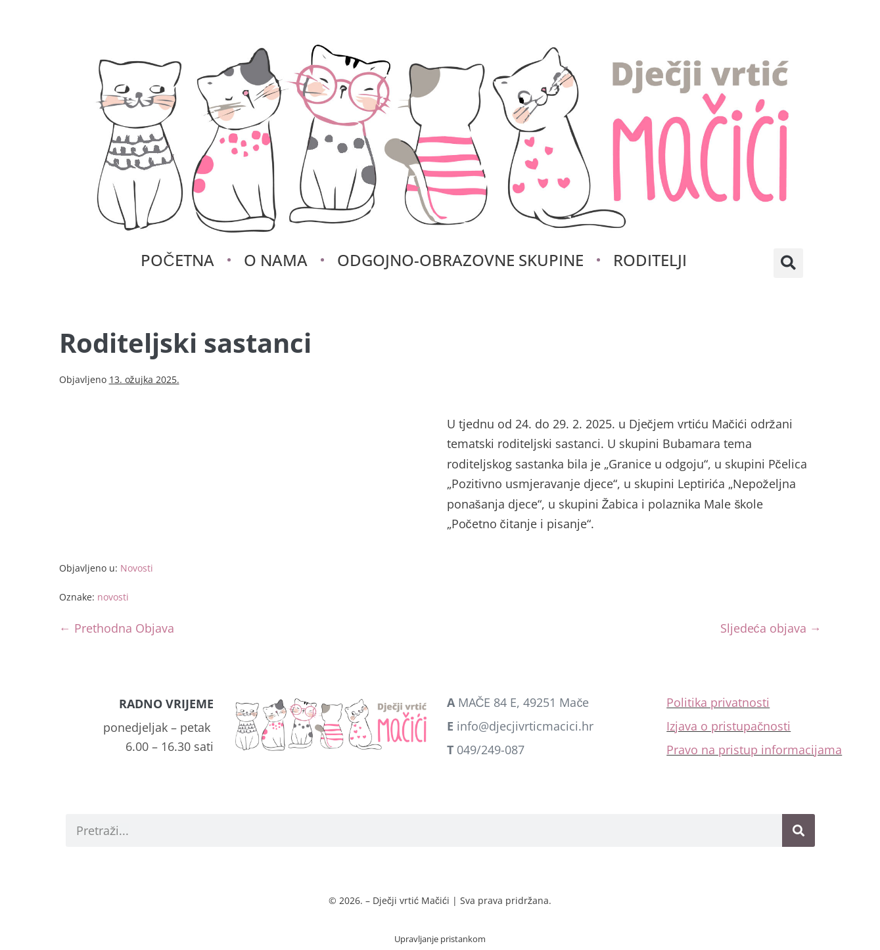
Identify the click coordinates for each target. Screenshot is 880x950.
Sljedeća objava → (771, 628)
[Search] (798, 830)
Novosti (136, 568)
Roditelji (650, 260)
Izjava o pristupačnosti (728, 726)
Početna (177, 260)
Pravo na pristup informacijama (754, 750)
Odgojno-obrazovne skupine (460, 260)
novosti (113, 597)
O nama (276, 260)
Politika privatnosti (718, 702)
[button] (788, 263)
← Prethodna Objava (116, 628)
